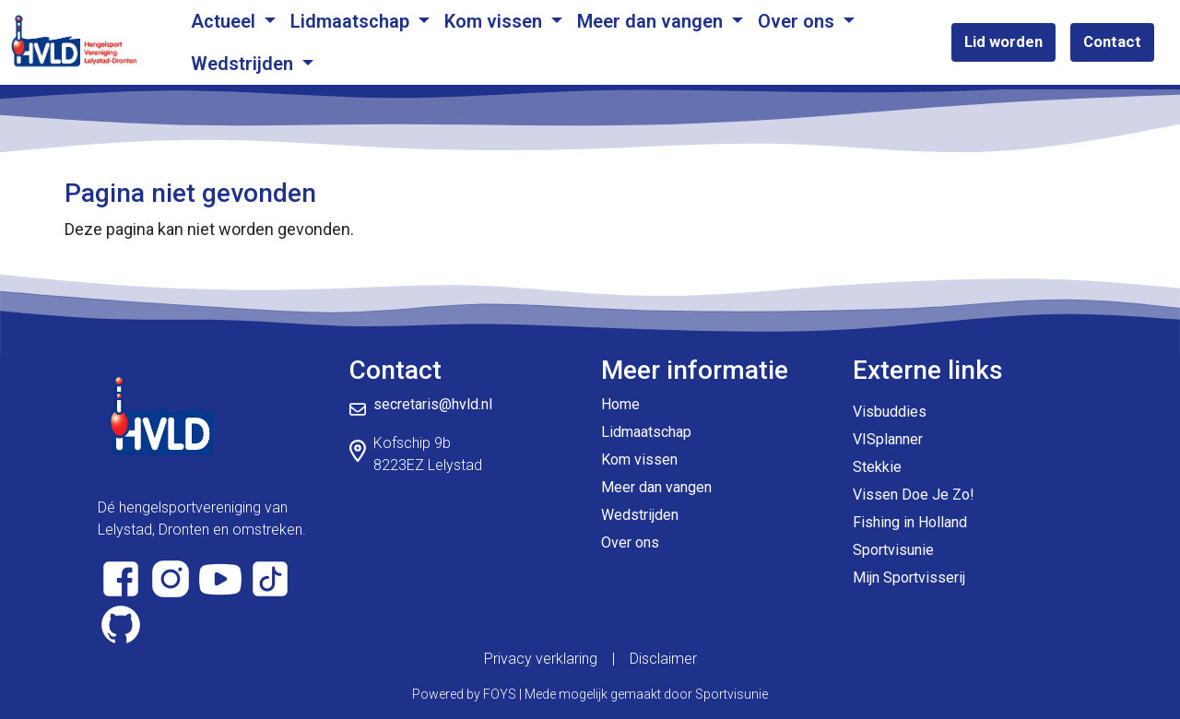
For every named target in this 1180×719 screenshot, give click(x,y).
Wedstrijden (244, 64)
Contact (1112, 41)
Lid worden (1003, 41)
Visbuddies (889, 411)
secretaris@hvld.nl (432, 404)
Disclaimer (663, 658)
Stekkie (877, 467)
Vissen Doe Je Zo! (913, 494)
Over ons (798, 21)
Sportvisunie (893, 550)
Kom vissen (495, 21)
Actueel (225, 21)
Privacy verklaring (540, 658)
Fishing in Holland (910, 522)
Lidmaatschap (352, 21)
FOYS (499, 694)
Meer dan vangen (652, 21)
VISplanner (888, 439)
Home (620, 404)
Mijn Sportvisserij (909, 577)
